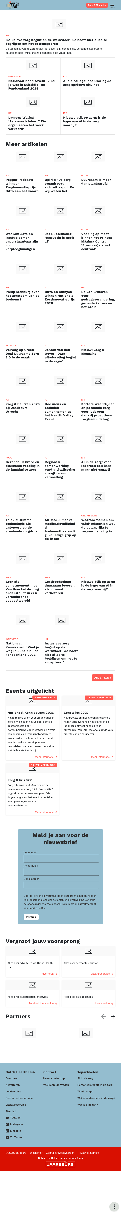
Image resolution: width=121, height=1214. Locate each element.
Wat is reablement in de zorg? (96, 1141)
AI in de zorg (85, 1121)
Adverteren (13, 1128)
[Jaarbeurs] (60, 1207)
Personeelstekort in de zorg (94, 1128)
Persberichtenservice (19, 1141)
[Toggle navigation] (112, 5)
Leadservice (13, 1134)
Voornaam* (30, 903)
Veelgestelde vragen (56, 1128)
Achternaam (31, 916)
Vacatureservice (16, 1147)
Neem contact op (54, 1121)
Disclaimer (36, 1195)
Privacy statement (88, 1195)
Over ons (11, 1121)
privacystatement (85, 954)
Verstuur (31, 967)
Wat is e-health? (87, 1147)
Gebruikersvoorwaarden (60, 1195)
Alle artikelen (102, 677)
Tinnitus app (85, 1134)
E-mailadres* (31, 929)
